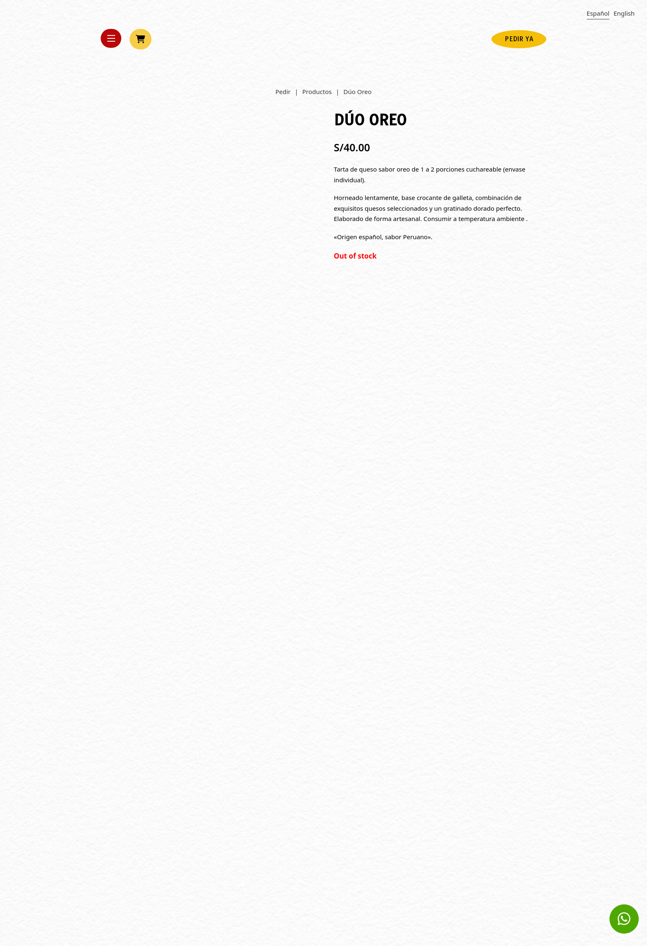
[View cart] (140, 39)
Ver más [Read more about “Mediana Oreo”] (272, 551)
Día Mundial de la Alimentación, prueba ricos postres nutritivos (312, 762)
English (624, 13)
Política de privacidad (514, 891)
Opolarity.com (279, 879)
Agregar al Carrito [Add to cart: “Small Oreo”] (137, 551)
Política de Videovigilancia (508, 880)
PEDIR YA (519, 39)
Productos (317, 91)
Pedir (282, 91)
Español (598, 13)
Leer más (121, 828)
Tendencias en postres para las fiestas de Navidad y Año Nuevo (475, 762)
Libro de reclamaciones (512, 901)
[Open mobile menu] (111, 38)
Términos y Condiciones (511, 912)
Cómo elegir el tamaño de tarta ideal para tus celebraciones (168, 762)
